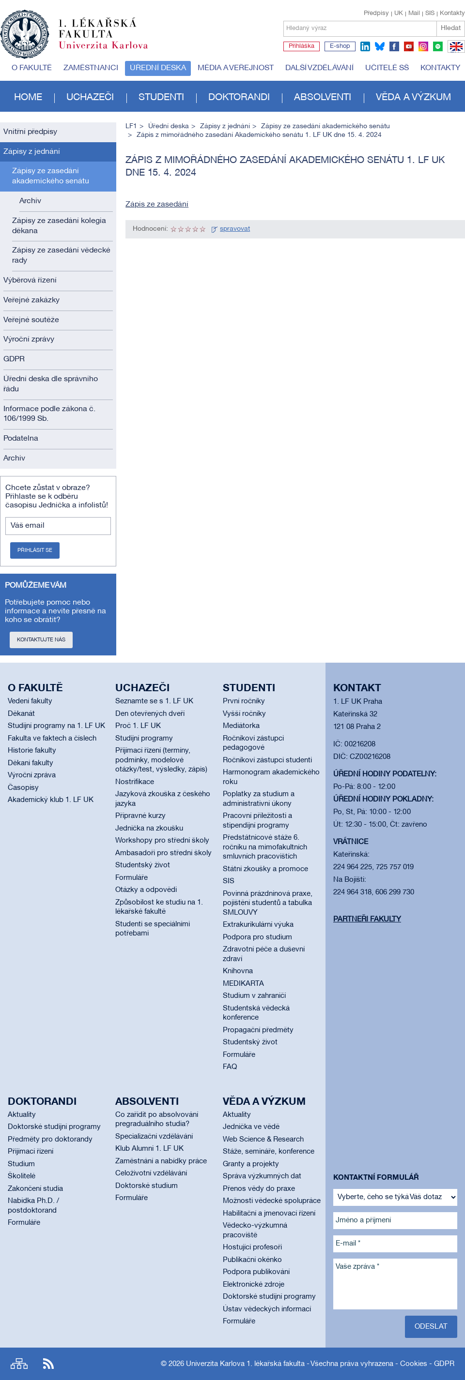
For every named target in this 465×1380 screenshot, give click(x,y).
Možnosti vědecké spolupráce (272, 1201)
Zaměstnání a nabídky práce (161, 1161)
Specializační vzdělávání (154, 1136)
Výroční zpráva (32, 775)
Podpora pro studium (257, 937)
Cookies (413, 1364)
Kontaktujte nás (41, 640)
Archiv (14, 458)
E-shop (340, 46)
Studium (21, 1164)
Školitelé (21, 1176)
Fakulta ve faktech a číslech (52, 738)
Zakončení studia (35, 1189)
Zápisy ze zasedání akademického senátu (50, 176)
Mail (414, 13)
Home (28, 97)
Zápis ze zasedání (156, 204)
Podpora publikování (256, 1272)
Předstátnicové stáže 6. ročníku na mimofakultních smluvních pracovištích (265, 847)
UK (398, 13)
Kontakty (452, 13)
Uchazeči (90, 97)
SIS (429, 13)
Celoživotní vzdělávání (151, 1173)
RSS (48, 1363)
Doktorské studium (146, 1186)
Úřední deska (158, 68)
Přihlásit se (34, 550)
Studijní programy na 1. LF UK (56, 726)
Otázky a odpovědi (146, 890)
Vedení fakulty (30, 701)
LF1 (131, 126)
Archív (30, 201)
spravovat (235, 229)
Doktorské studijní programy (54, 1127)
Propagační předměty (258, 1030)
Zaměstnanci (90, 68)
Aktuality (22, 1115)
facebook (394, 46)
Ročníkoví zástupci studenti (267, 760)
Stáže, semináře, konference (268, 1151)
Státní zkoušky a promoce (265, 869)
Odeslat (431, 1326)
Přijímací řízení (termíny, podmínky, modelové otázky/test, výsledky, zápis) (161, 760)
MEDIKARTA (243, 983)
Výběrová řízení (30, 280)
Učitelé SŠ (387, 68)
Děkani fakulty (30, 763)
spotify (438, 46)
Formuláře (131, 878)
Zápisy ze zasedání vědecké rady (61, 255)
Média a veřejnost (236, 68)
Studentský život (142, 865)
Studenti (161, 97)
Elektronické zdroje (253, 1284)
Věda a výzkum (413, 97)
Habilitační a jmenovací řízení (269, 1213)
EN (454, 52)
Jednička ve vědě (251, 1127)
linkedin (365, 46)
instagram (423, 46)
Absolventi (322, 97)
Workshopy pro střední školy (162, 840)
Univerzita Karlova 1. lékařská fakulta (245, 1364)
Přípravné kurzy (140, 816)
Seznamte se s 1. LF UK (154, 701)
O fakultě (32, 68)
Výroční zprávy (28, 339)
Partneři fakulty (367, 919)
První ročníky (244, 701)
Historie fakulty (32, 750)
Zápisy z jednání (31, 151)
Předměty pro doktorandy (50, 1139)
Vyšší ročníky (244, 714)
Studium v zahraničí (254, 996)
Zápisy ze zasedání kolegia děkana (59, 226)
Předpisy (376, 13)
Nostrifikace (134, 782)
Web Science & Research (263, 1139)
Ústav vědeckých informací (267, 1309)
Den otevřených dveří (150, 714)
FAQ (230, 1067)
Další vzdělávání (319, 68)
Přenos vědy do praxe (259, 1189)
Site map (19, 1363)
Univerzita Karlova (111, 50)
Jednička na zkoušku (149, 828)
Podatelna (20, 438)
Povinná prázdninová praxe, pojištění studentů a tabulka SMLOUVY (267, 903)
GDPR (14, 359)
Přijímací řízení (30, 1151)
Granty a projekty (251, 1164)
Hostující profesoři (252, 1247)
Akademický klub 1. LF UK (50, 800)
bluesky (380, 46)
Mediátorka (241, 726)
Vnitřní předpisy (30, 132)
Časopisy (23, 788)
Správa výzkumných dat (262, 1176)
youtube (409, 46)
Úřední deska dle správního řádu (50, 384)
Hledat (451, 28)
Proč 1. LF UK (138, 726)
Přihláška (301, 46)
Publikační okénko (252, 1260)
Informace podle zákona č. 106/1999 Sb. (49, 414)
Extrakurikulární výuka (258, 924)
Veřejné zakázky (31, 300)
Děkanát (21, 714)
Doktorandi (239, 97)
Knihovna (238, 971)
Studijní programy (144, 738)
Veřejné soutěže (31, 320)
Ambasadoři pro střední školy (163, 853)
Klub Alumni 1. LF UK (149, 1148)
